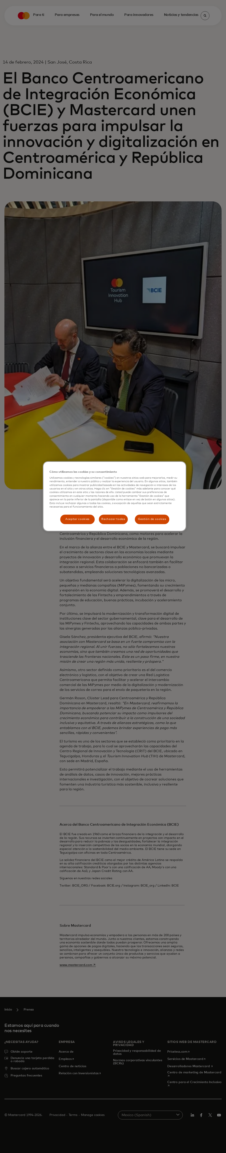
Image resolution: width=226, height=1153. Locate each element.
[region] (114, 496)
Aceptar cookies (77, 519)
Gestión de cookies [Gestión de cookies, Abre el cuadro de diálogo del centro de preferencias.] (152, 519)
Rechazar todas (113, 519)
